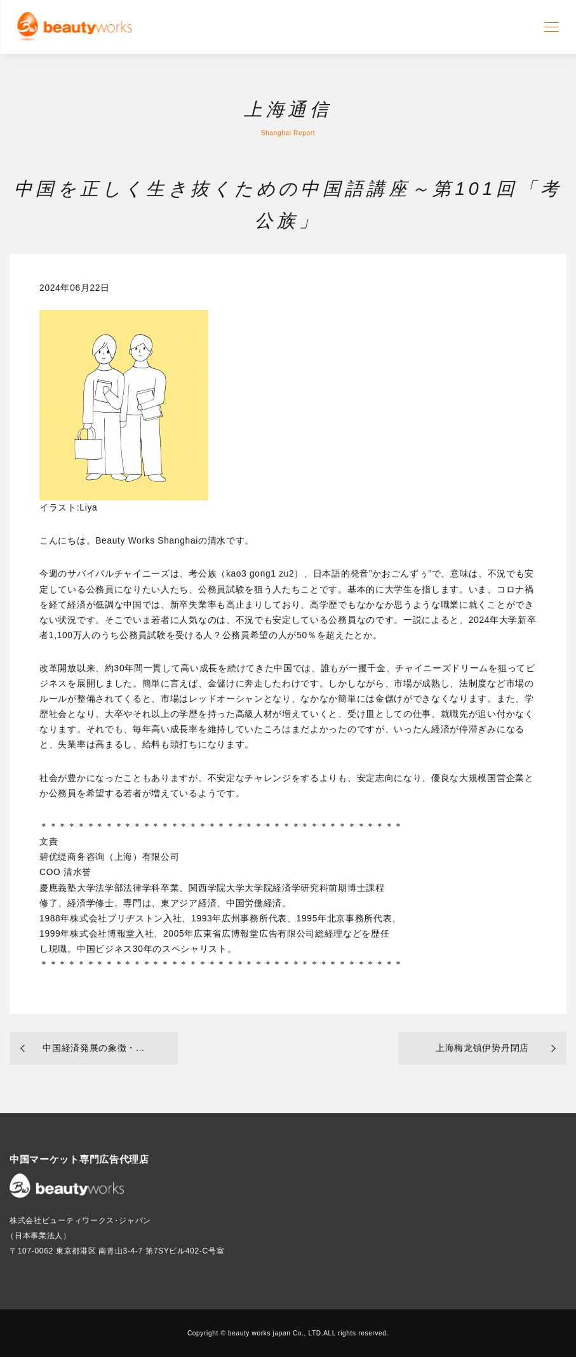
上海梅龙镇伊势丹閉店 (482, 1048)
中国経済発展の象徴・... (93, 1048)
